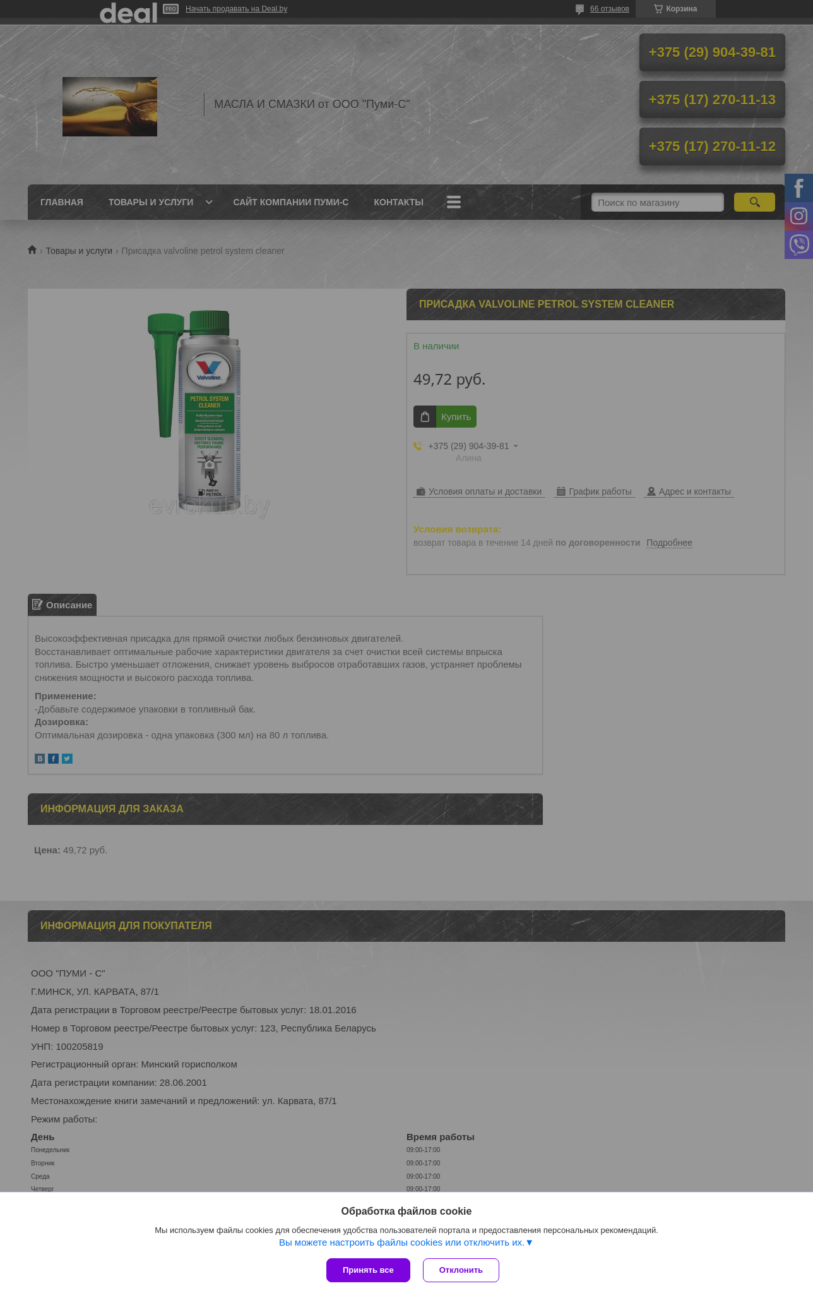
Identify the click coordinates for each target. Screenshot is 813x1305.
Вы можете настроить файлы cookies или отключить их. (402, 1242)
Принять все (368, 1270)
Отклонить (461, 1270)
